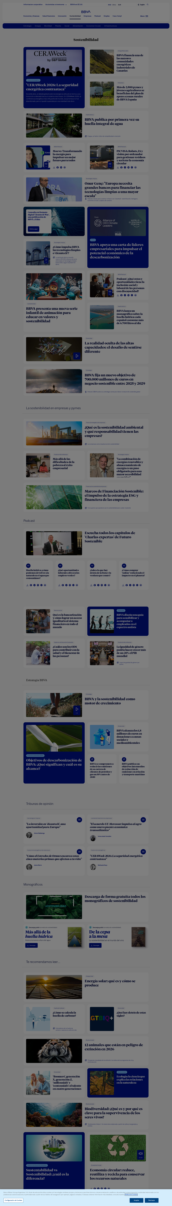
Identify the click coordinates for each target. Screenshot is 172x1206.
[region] (86, 1197)
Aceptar (136, 1200)
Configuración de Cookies (13, 1200)
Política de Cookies (131, 1194)
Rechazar (151, 1200)
